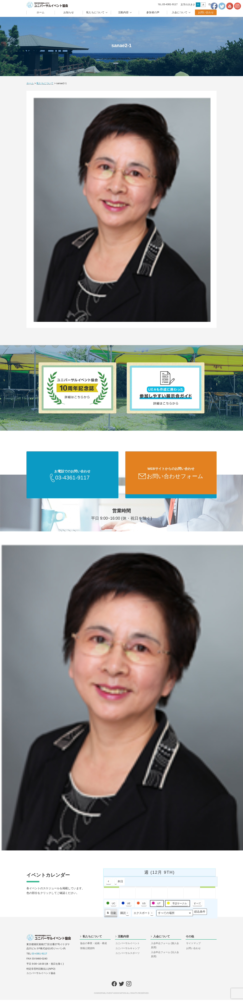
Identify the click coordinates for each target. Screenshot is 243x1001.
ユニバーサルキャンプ (127, 949)
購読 (124, 914)
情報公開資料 (87, 949)
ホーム (40, 12)
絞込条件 (199, 913)
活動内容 (123, 12)
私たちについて (95, 12)
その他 (190, 937)
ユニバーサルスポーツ (127, 954)
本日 (118, 883)
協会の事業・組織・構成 (93, 944)
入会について (179, 12)
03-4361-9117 (39, 954)
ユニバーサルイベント (127, 944)
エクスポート (143, 914)
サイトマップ (193, 944)
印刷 (110, 914)
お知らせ (68, 12)
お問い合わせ (206, 12)
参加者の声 (152, 12)
